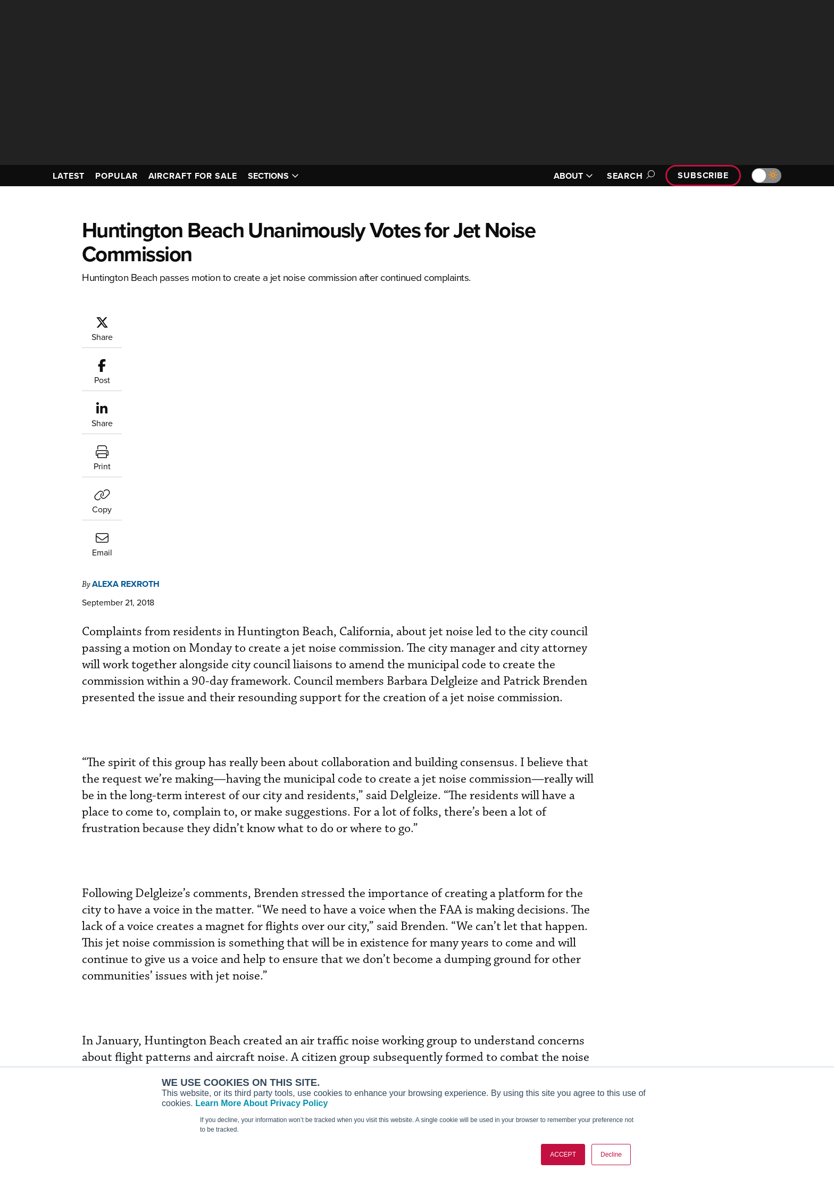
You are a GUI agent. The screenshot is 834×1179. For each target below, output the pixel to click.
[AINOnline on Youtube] (66, 994)
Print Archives (524, 1010)
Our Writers (678, 1024)
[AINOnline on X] (87, 994)
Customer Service (372, 1024)
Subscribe (703, 175)
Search (629, 175)
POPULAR (116, 176)
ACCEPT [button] (563, 1154)
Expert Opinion (525, 1024)
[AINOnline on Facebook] (45, 994)
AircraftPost (211, 1039)
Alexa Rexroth (189, 320)
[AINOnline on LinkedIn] (108, 994)
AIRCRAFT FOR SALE (192, 176)
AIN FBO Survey (217, 1010)
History (670, 1039)
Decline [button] (611, 1154)
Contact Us (677, 1053)
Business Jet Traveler (227, 1053)
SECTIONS (273, 176)
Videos (512, 1053)
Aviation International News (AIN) (248, 1024)
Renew (353, 1039)
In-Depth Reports (529, 1039)
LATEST (69, 176)
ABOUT (573, 176)
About (668, 1010)
